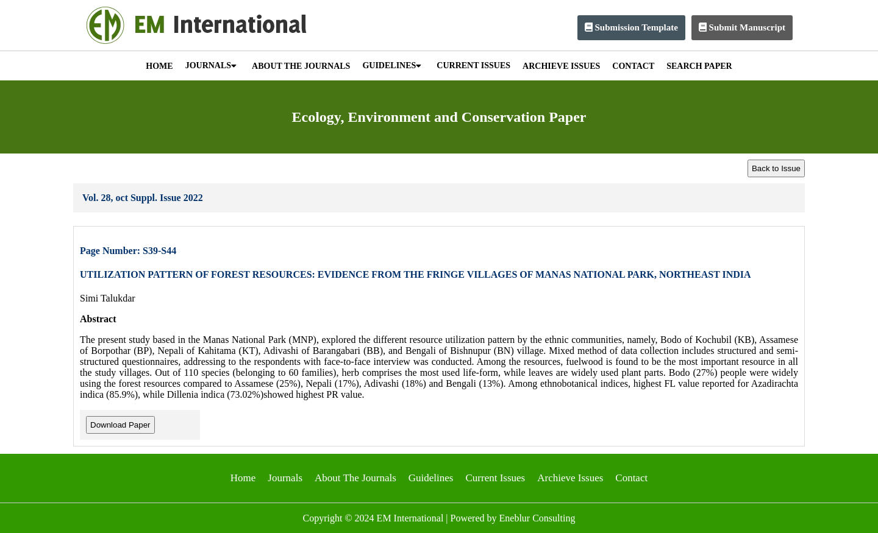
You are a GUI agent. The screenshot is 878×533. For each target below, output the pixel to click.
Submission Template (631, 27)
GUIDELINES (391, 65)
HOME (159, 66)
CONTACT (633, 66)
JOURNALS (211, 65)
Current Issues (495, 478)
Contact (631, 478)
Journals (285, 478)
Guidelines (431, 478)
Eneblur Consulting (537, 518)
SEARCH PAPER (699, 66)
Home (243, 478)
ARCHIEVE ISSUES (561, 66)
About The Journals (355, 478)
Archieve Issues (570, 478)
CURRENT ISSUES (473, 65)
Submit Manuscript (742, 27)
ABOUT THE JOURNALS (301, 66)
